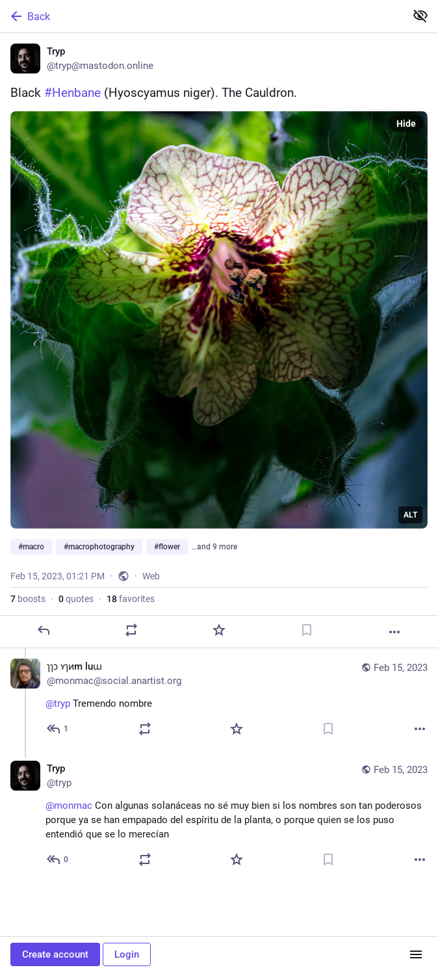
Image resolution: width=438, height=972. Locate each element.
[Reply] (43, 630)
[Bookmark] (307, 630)
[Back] (201, 16)
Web (151, 576)
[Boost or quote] (131, 630)
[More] (394, 632)
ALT (410, 514)
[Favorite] (219, 630)
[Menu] (416, 954)
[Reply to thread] (58, 729)
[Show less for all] (420, 15)
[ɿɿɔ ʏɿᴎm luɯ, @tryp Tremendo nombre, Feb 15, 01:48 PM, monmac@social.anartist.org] (219, 699)
